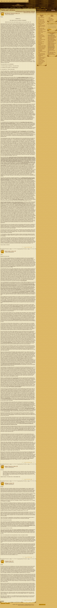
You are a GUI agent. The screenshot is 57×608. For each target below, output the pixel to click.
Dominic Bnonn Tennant (42, 31)
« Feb (49, 29)
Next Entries (8, 603)
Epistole (39, 33)
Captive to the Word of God (41, 27)
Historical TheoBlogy (41, 36)
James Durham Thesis (41, 39)
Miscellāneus (40, 42)
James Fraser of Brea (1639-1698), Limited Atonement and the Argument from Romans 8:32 (51, 50)
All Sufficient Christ (41, 20)
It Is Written (40, 38)
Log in (50, 17)
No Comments (28, 247)
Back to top (2, 601)
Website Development (21, 605)
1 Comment (28, 557)
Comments (51, 19)
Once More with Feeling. (42, 45)
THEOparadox (40, 59)
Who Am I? (40, 64)
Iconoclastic (40, 37)
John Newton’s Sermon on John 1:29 (12, 13)
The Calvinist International (40, 50)
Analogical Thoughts (41, 21)
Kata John (39, 40)
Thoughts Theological (41, 61)
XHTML (42, 604)
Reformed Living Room (41, 47)
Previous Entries (3, 603)
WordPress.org (51, 20)
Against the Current (41, 19)
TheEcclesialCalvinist (41, 53)
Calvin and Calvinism (8, 10)
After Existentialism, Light (41, 18)
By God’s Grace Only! (41, 22)
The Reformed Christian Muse (42, 52)
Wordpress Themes (31, 605)
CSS (44, 604)
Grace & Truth (40, 34)
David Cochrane (50, 38)
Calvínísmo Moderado (41, 25)
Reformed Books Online (42, 46)
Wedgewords (40, 63)
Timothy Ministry (40, 62)
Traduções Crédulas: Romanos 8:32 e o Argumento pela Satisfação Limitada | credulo (52, 42)
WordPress (32, 604)
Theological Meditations (42, 57)
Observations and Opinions (41, 44)
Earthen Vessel (40, 32)
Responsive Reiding (41, 48)
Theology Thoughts (41, 58)
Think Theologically (41, 60)
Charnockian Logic (41, 28)
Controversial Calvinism (42, 29)
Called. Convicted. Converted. (41, 24)
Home (8, 7)
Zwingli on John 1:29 (9, 561)
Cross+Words (40, 30)
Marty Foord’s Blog (41, 41)
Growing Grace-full (41, 35)
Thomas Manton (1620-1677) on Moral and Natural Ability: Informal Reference (52, 36)
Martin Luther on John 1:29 (10, 251)
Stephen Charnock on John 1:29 (11, 466)
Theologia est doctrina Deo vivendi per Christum (41, 55)
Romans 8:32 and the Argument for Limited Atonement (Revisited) (51, 45)
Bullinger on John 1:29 (9, 483)
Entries (50, 18)
